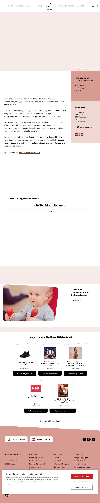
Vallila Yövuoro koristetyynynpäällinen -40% (50, 363)
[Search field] (93, 6)
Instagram (89, 439)
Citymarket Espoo (81, 461)
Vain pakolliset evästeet (82, 482)
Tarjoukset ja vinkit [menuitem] (66, 6)
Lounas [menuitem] (30, 6)
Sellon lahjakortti (43, 439)
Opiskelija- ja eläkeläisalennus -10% (35, 397)
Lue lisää (76, 300)
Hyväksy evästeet (82, 476)
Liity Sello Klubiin (18, 439)
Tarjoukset (57, 461)
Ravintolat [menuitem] (20, 6)
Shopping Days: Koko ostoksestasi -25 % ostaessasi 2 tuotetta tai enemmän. (75, 364)
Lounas (56, 458)
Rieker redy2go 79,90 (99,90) (25, 363)
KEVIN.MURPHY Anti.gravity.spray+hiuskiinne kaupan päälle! (62, 401)
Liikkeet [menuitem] (10, 6)
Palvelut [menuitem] (38, 6)
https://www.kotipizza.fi (29, 153)
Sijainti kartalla (87, 127)
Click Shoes (24, 368)
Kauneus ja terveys (36, 458)
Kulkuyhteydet (59, 467)
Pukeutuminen (34, 461)
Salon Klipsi (62, 405)
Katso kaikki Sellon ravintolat (85, 69)
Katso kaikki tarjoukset (51, 421)
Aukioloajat (58, 454)
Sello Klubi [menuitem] (80, 6)
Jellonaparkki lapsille (61, 464)
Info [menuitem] (54, 6)
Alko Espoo (78, 454)
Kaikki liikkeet (34, 454)
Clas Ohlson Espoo (81, 464)
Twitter (93, 439)
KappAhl (75, 368)
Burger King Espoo (81, 458)
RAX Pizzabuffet (36, 404)
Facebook (84, 439)
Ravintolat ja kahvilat (37, 464)
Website (76, 134)
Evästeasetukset (82, 487)
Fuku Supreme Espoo (82, 467)
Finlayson (50, 368)
